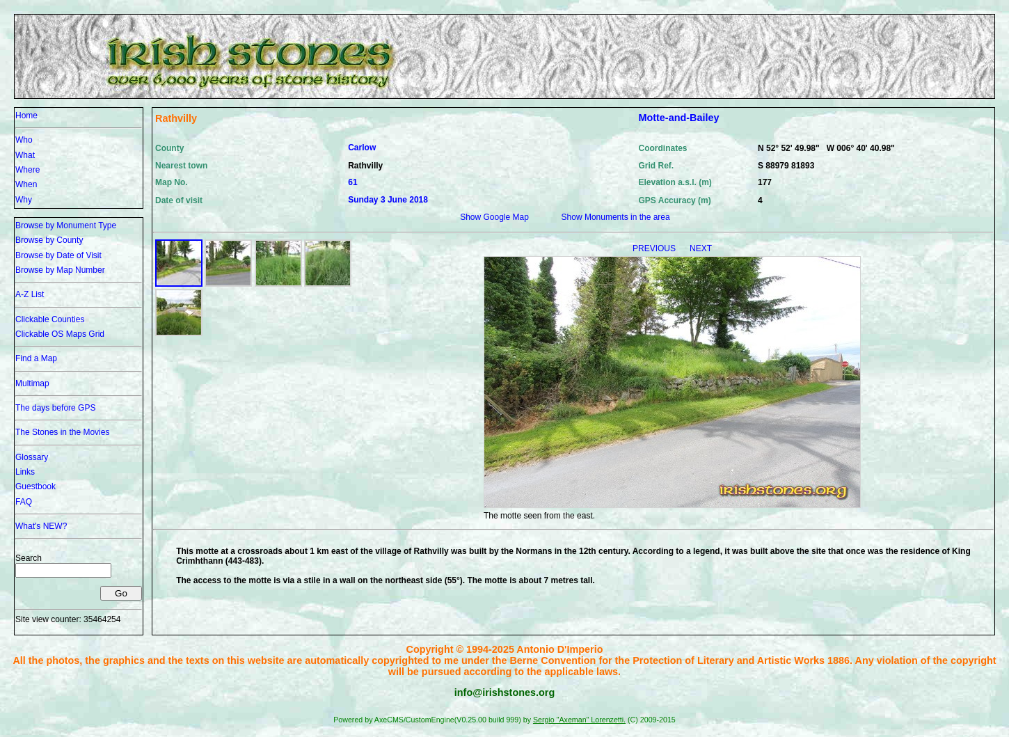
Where (27, 170)
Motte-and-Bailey (678, 117)
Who (24, 140)
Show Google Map (494, 217)
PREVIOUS (655, 248)
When (26, 184)
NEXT (701, 248)
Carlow (362, 147)
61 (352, 182)
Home (26, 115)
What (25, 155)
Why (23, 200)
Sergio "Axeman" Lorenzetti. (579, 719)
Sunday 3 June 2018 (388, 200)
